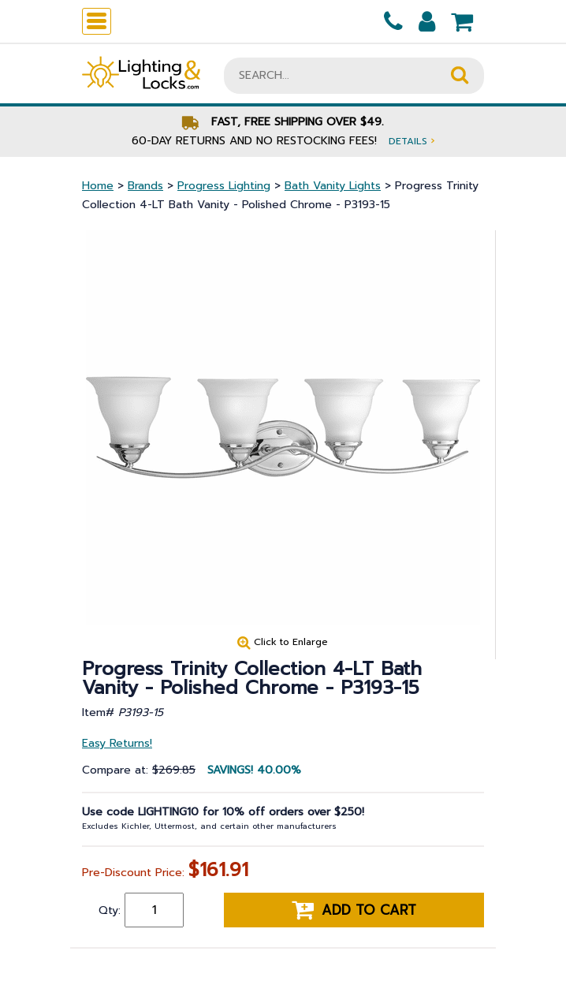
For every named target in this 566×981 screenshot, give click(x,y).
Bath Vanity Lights (333, 185)
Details (411, 140)
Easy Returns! (117, 743)
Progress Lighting (223, 185)
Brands (145, 185)
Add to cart (354, 910)
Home (98, 185)
